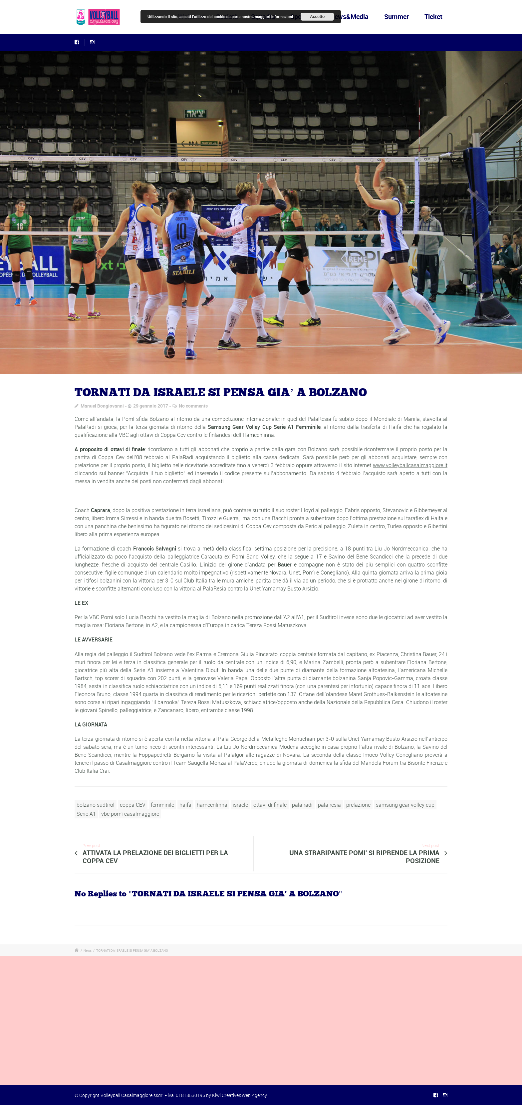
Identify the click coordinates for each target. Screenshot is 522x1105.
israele (240, 804)
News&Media (349, 16)
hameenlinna (212, 804)
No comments (193, 406)
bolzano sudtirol (96, 804)
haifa (185, 804)
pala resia (329, 804)
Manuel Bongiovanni (102, 406)
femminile (162, 804)
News (88, 950)
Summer (396, 16)
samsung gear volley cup (405, 804)
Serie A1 (86, 813)
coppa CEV (132, 804)
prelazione (358, 804)
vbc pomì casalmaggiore (130, 813)
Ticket (433, 16)
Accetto (317, 16)
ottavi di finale (270, 804)
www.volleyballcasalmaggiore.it (410, 465)
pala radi (302, 804)
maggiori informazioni (274, 17)
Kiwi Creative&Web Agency (239, 1095)
